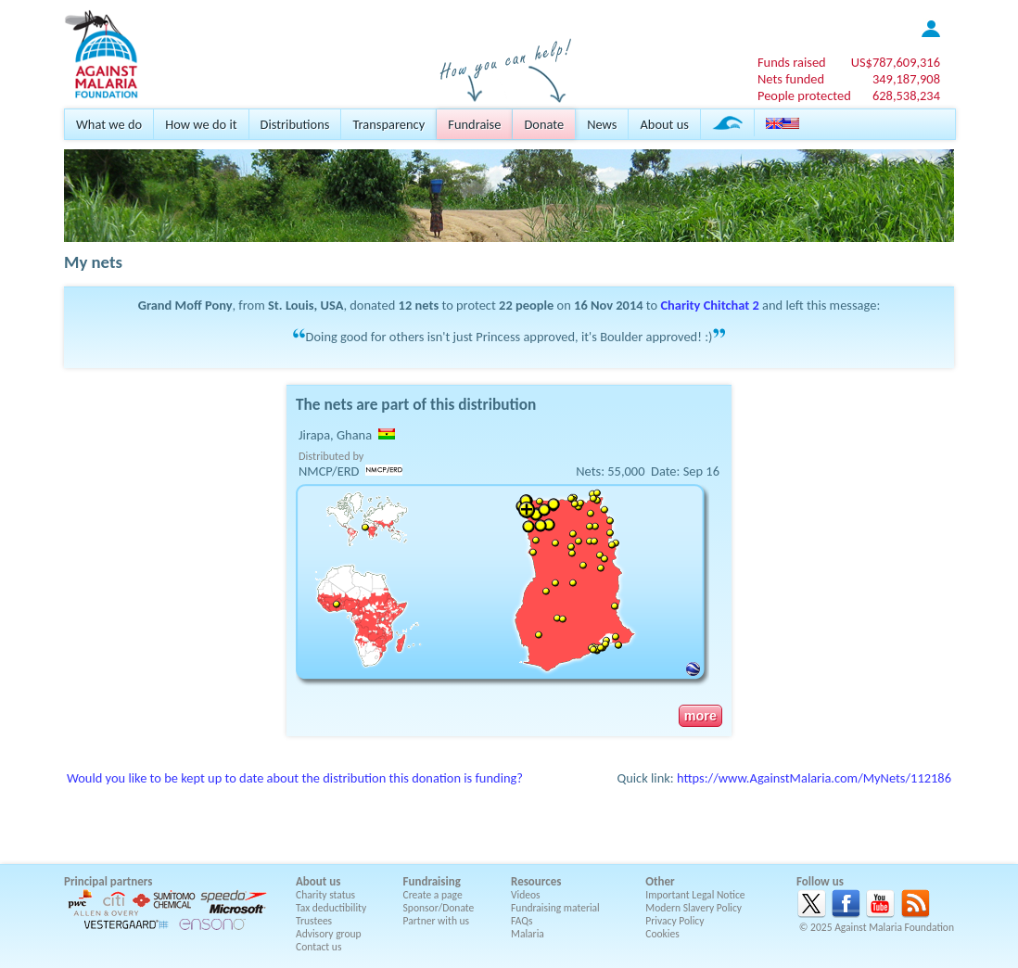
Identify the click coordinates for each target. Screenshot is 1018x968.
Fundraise (474, 124)
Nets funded (790, 78)
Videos (526, 894)
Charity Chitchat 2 (709, 305)
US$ (895, 62)
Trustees (314, 920)
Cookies (662, 933)
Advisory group (329, 933)
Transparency (388, 124)
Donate (544, 124)
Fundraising (432, 881)
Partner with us (436, 920)
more (700, 715)
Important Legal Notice (694, 894)
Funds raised (791, 62)
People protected (804, 95)
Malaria (527, 933)
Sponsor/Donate (439, 907)
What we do (109, 124)
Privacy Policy (674, 920)
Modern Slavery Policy (693, 907)
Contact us (318, 946)
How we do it (200, 124)
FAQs (522, 920)
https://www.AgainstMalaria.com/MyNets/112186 (814, 778)
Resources (536, 881)
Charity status (325, 894)
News (602, 124)
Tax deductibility (331, 907)
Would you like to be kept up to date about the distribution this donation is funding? (295, 778)
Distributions (295, 124)
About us (664, 124)
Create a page (433, 894)
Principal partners (108, 881)
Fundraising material (555, 907)
